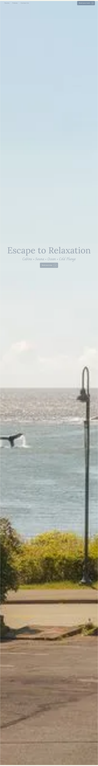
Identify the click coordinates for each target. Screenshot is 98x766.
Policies (15, 3)
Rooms (7, 3)
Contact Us (25, 3)
